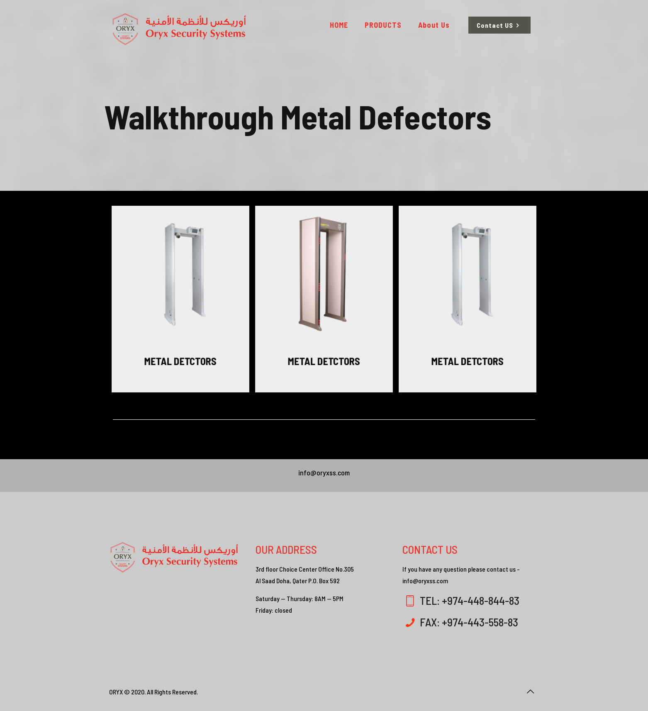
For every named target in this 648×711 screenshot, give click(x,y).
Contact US (499, 25)
